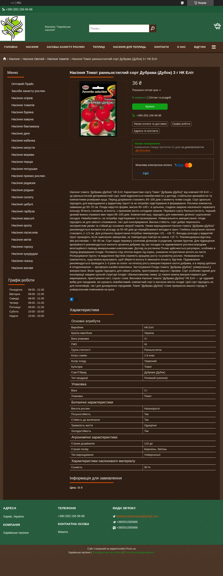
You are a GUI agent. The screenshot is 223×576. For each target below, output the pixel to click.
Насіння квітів (21, 239)
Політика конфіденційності (139, 552)
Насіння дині (20, 133)
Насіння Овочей (33, 59)
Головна (10, 47)
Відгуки (200, 47)
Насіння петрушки (24, 168)
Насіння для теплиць (129, 47)
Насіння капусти (23, 147)
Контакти (161, 47)
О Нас (181, 47)
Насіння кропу (21, 225)
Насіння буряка (22, 112)
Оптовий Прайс (22, 84)
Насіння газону (22, 260)
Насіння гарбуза (23, 211)
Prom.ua (131, 548)
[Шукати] (152, 28)
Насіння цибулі (22, 204)
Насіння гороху (22, 246)
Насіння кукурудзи (24, 253)
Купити (150, 106)
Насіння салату (22, 197)
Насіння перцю (22, 161)
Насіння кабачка (23, 140)
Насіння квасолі (22, 218)
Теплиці (99, 47)
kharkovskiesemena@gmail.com (137, 516)
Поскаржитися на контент (107, 552)
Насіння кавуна (22, 119)
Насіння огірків (22, 98)
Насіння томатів (58, 59)
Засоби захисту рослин (28, 91)
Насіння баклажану (25, 126)
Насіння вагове (22, 268)
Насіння (32, 47)
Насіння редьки (22, 190)
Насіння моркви (22, 154)
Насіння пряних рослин (28, 176)
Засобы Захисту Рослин (66, 47)
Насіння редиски (23, 183)
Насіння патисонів (24, 232)
